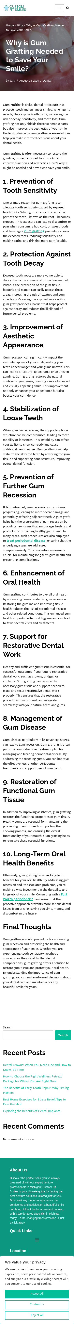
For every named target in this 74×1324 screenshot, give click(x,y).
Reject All (37, 1315)
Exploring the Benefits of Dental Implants (31, 1111)
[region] (37, 1290)
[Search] (67, 7)
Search (7, 1027)
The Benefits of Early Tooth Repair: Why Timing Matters (36, 1091)
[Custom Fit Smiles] (15, 8)
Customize (37, 1304)
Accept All (37, 1293)
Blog (20, 25)
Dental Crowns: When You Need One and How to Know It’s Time (37, 1068)
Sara (12, 80)
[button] (37, 1241)
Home (10, 25)
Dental (47, 80)
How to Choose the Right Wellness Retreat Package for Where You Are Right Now (32, 1079)
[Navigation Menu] (59, 8)
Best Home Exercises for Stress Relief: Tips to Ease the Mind (34, 1102)
